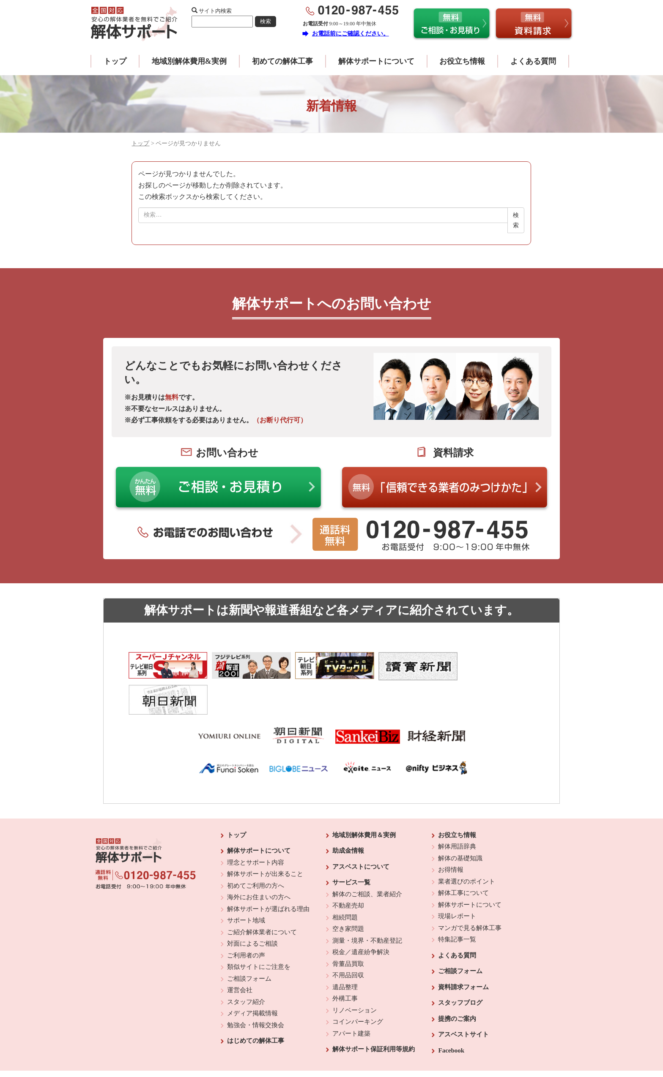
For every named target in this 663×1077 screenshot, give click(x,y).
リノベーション (354, 977)
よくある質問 (533, 61)
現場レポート (457, 882)
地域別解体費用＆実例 (364, 801)
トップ (115, 61)
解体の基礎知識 (460, 824)
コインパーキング (357, 988)
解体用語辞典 (457, 813)
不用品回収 (348, 941)
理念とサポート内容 (255, 829)
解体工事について (463, 859)
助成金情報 (348, 817)
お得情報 (450, 836)
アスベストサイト (463, 1001)
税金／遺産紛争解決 (360, 918)
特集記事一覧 (457, 906)
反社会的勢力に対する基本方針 (324, 1048)
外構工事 (345, 965)
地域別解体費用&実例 (189, 61)
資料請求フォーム (463, 953)
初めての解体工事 (282, 61)
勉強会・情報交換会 (255, 991)
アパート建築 (351, 1000)
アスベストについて (360, 833)
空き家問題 (348, 895)
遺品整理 (345, 953)
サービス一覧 (351, 849)
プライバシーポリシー (389, 1048)
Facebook (451, 1017)
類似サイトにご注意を (258, 933)
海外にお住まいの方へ (258, 863)
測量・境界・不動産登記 (367, 907)
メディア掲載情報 (252, 979)
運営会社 (239, 956)
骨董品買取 (348, 930)
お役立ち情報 (462, 61)
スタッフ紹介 (246, 968)
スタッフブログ (460, 969)
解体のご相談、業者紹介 (367, 860)
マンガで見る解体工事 (469, 894)
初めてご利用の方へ (255, 852)
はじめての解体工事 (255, 1007)
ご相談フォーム (249, 945)
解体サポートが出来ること (265, 840)
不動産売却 (348, 872)
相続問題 (345, 884)
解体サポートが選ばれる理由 (268, 875)
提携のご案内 (457, 985)
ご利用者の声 (246, 922)
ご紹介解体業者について (262, 898)
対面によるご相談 (252, 910)
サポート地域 (246, 887)
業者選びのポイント (466, 848)
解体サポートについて (376, 61)
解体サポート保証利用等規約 (373, 1015)
